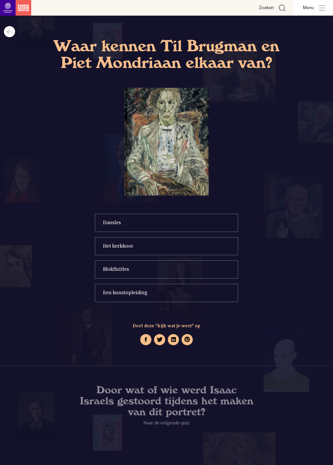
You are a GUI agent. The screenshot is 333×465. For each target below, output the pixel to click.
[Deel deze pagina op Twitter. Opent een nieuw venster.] (159, 339)
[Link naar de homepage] (15, 8)
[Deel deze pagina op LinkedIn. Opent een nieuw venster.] (173, 339)
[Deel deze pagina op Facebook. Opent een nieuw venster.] (145, 339)
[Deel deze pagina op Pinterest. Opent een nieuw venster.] (187, 339)
